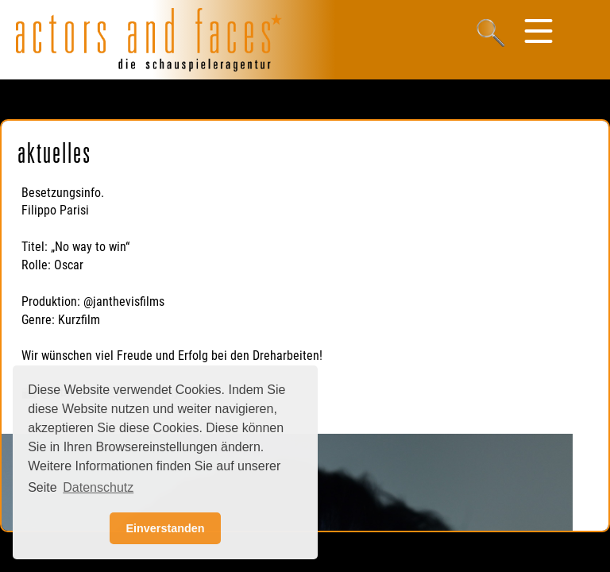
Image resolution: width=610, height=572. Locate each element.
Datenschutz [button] (98, 487)
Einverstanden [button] (164, 528)
